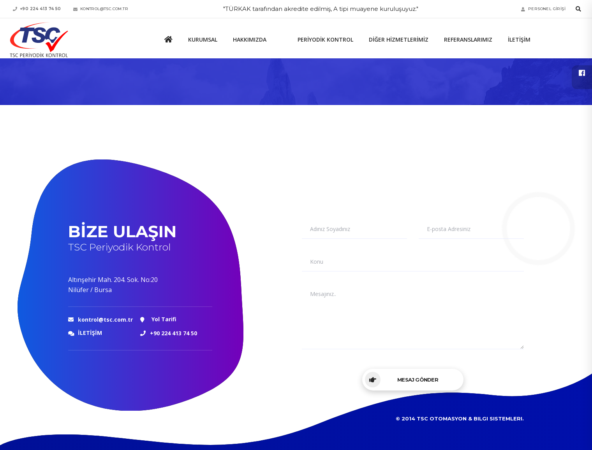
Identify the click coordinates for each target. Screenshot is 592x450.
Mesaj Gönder (401, 379)
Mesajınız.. (323, 294)
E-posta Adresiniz (448, 229)
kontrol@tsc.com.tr (105, 319)
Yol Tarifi (158, 319)
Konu (316, 261)
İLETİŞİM (85, 333)
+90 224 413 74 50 (173, 333)
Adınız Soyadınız (330, 229)
